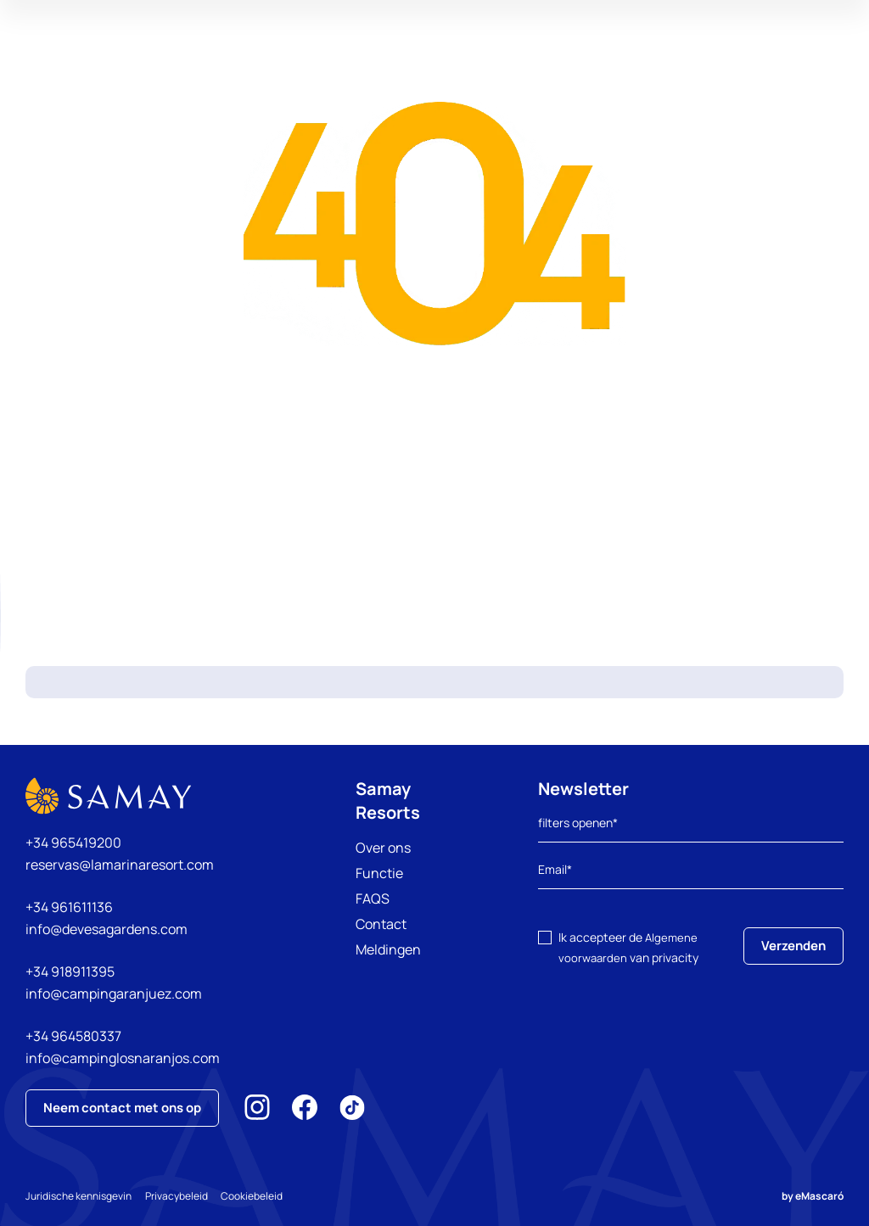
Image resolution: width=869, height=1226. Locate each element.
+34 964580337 (73, 1036)
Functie (379, 873)
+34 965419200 (73, 842)
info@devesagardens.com (106, 929)
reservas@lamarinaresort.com (119, 864)
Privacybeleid (183, 1196)
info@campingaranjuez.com (113, 993)
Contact (381, 924)
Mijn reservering (703, 63)
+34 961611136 (69, 907)
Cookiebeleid (266, 1196)
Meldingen (388, 949)
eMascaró (819, 1196)
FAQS (373, 898)
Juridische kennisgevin (78, 1196)
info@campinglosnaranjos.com (122, 1058)
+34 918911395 (70, 971)
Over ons (383, 847)
